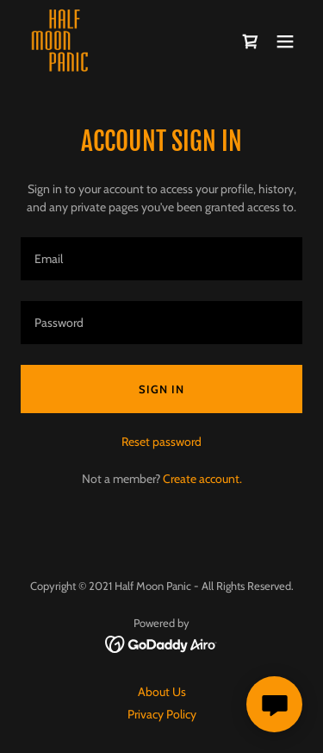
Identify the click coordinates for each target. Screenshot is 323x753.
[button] (285, 41)
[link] (62, 41)
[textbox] (161, 258)
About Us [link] (162, 692)
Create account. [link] (202, 478)
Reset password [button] (161, 441)
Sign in (161, 389)
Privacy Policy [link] (161, 714)
